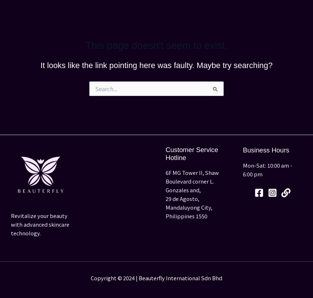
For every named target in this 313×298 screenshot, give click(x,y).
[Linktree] (285, 192)
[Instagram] (272, 192)
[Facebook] (259, 192)
